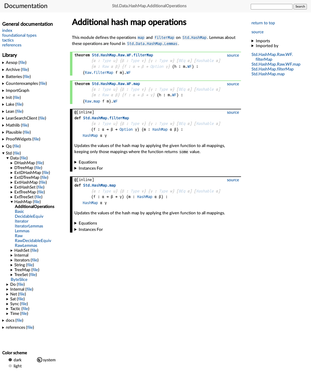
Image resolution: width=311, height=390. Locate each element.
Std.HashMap (194, 37)
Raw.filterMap (99, 72)
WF (189, 66)
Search (300, 6)
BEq (182, 60)
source (257, 32)
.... (276, 64)
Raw (105, 66)
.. (272, 69)
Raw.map (92, 101)
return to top (263, 23)
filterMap (164, 37)
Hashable (205, 60)
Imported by (267, 46)
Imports (263, 41)
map (141, 37)
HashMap (160, 129)
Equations (88, 162)
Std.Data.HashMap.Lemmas (152, 43)
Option (156, 66)
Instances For (91, 168)
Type (106, 60)
